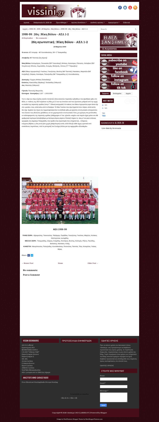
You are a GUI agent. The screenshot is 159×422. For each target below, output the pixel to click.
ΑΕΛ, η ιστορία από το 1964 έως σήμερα (36, 372)
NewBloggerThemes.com (93, 419)
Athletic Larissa (28, 368)
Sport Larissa (27, 365)
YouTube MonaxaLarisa (31, 370)
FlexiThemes (67, 419)
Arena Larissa (27, 361)
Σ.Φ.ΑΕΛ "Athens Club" (30, 352)
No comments (41, 38)
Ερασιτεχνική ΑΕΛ (28, 347)
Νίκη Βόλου (55, 29)
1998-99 (32, 29)
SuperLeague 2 (28, 356)
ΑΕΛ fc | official (27, 345)
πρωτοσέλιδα (76, 394)
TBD (104, 116)
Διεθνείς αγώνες (98, 22)
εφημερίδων (85, 394)
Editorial (126, 22)
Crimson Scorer (28, 363)
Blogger (103, 413)
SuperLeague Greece (30, 354)
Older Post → (93, 263)
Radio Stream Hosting (49, 382)
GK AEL (25, 359)
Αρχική (26, 22)
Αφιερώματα (114, 22)
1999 (38, 29)
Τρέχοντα (105, 93)
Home (60, 263)
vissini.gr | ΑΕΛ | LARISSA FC (78, 413)
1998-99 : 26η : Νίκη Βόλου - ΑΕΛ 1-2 (45, 34)
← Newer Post (27, 263)
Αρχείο (128, 93)
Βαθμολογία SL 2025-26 (43, 22)
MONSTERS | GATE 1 (30, 350)
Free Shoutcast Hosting (31, 382)
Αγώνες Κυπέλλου (79, 22)
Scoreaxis (116, 128)
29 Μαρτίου (45, 29)
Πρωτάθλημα (62, 22)
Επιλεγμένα (117, 93)
